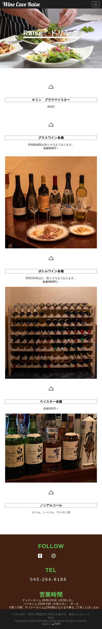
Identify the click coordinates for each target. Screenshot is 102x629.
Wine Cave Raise (21, 4)
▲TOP (56, 624)
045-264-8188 (48, 579)
